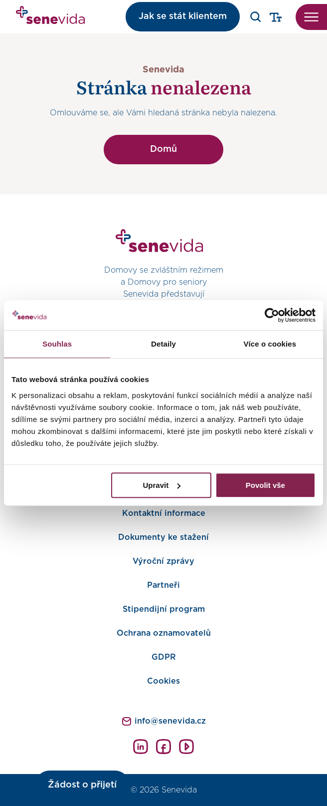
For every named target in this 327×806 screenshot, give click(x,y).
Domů (163, 149)
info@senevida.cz (170, 721)
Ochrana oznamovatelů (164, 633)
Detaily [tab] (163, 344)
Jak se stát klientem (183, 16)
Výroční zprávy (163, 561)
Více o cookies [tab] (270, 344)
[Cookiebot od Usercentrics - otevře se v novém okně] (272, 315)
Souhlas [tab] (57, 344)
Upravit (161, 485)
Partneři (163, 585)
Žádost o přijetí (82, 785)
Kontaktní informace (163, 513)
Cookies (163, 681)
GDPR (164, 657)
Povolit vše (265, 485)
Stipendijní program (164, 609)
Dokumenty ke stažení (163, 537)
